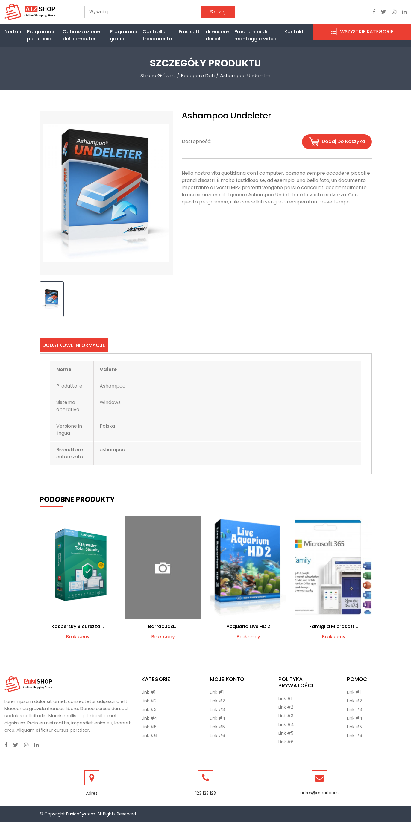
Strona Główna (157, 75)
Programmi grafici (123, 35)
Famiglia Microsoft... (333, 626)
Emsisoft (189, 31)
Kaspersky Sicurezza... (77, 626)
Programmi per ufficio (40, 35)
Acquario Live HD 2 (248, 626)
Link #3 (149, 709)
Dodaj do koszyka (337, 141)
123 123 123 (205, 793)
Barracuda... (163, 626)
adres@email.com (319, 793)
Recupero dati (198, 75)
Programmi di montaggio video (255, 35)
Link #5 (149, 727)
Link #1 (148, 692)
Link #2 (149, 701)
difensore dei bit (217, 35)
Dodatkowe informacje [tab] (74, 345)
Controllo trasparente (157, 35)
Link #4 (149, 718)
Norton (12, 31)
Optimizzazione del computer (81, 35)
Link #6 (149, 736)
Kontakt (294, 31)
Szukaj (218, 11)
